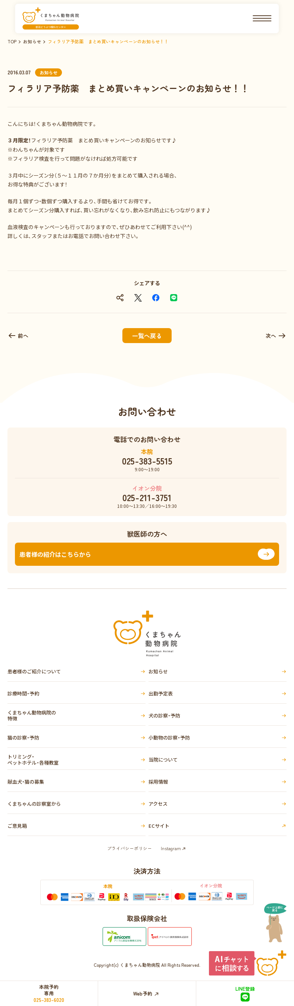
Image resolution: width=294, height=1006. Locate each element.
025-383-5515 (147, 460)
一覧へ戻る (147, 335)
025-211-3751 (147, 497)
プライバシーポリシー (129, 848)
